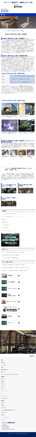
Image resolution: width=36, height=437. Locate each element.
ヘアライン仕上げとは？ (7, 230)
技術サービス (3, 372)
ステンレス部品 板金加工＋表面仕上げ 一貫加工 (9, 374)
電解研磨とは (5, 222)
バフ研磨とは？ (5, 227)
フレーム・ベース (4, 391)
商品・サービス (4, 337)
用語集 (2, 367)
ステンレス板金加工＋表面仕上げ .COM (18, 2)
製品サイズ (3, 386)
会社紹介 (2, 402)
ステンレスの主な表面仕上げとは (9, 213)
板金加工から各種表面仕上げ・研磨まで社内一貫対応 (13, 264)
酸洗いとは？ (5, 219)
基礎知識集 (3, 343)
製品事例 (2, 340)
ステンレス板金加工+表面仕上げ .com (8, 410)
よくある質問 (3, 364)
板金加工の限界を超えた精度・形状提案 (10, 255)
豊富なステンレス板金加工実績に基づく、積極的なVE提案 (14, 270)
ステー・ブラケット (4, 395)
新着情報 (2, 414)
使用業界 (2, 381)
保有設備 (2, 346)
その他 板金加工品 (4, 398)
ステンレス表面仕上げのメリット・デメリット (12, 216)
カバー (2, 393)
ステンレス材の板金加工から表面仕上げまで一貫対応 (13, 252)
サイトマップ (3, 419)
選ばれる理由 (3, 334)
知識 (2, 360)
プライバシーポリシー (5, 417)
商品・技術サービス (4, 369)
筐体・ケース (3, 388)
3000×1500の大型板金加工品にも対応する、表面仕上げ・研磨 (15, 267)
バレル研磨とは (5, 224)
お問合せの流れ (4, 412)
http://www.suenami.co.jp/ (10, 429)
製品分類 (2, 379)
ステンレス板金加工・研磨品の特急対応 (10, 257)
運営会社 (2, 400)
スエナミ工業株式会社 (17, 433)
